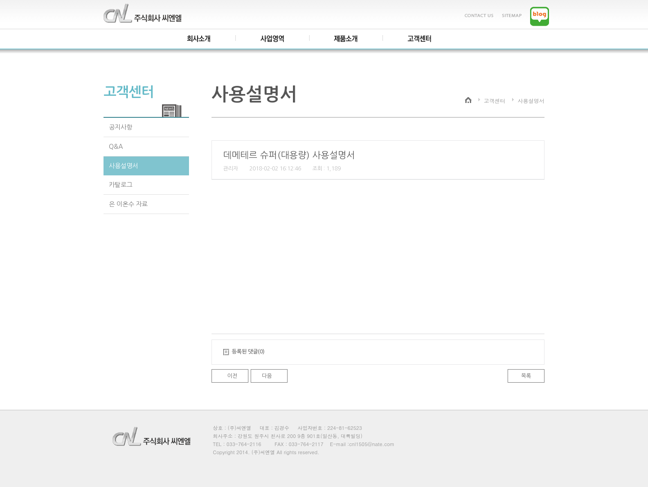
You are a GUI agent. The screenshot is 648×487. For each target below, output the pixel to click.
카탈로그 (120, 185)
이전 (232, 376)
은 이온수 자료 (128, 204)
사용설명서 (123, 166)
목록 (526, 376)
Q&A (116, 146)
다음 (267, 376)
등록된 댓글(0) (248, 351)
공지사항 (120, 127)
